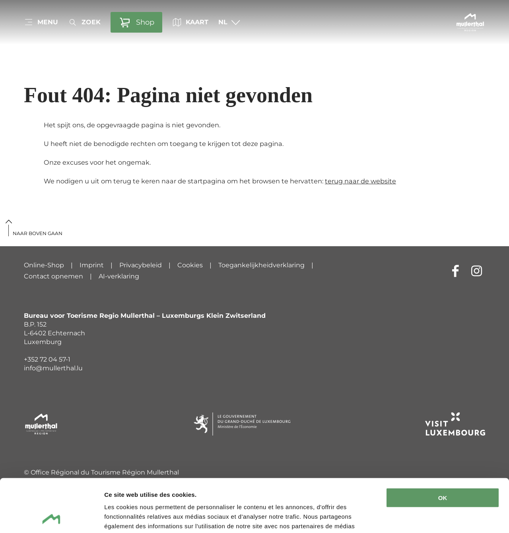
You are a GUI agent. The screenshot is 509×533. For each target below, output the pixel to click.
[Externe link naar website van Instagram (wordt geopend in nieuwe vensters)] (476, 270)
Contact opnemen (53, 276)
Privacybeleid (140, 265)
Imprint (92, 265)
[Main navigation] (41, 22)
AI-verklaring (119, 276)
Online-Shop (44, 265)
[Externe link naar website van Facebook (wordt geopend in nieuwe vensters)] (455, 270)
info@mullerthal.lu (53, 368)
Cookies (190, 265)
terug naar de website (360, 181)
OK (442, 448)
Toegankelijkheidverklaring (261, 265)
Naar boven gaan (37, 233)
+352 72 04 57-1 (47, 359)
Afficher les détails (131, 517)
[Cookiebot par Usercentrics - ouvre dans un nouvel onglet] (51, 517)
